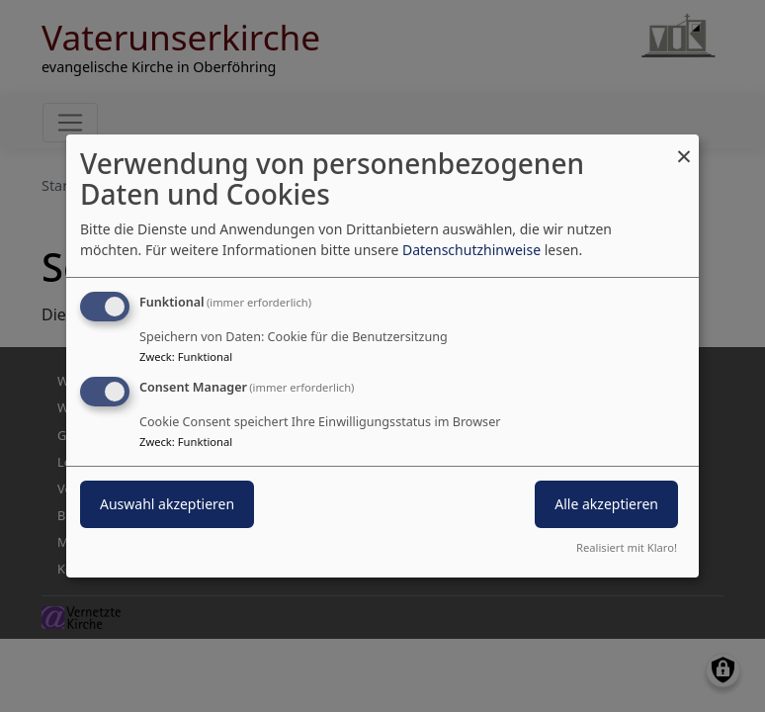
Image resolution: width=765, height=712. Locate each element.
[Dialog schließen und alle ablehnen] (684, 146)
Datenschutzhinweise (471, 249)
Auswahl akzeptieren (167, 503)
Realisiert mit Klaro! (626, 547)
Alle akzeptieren (606, 503)
